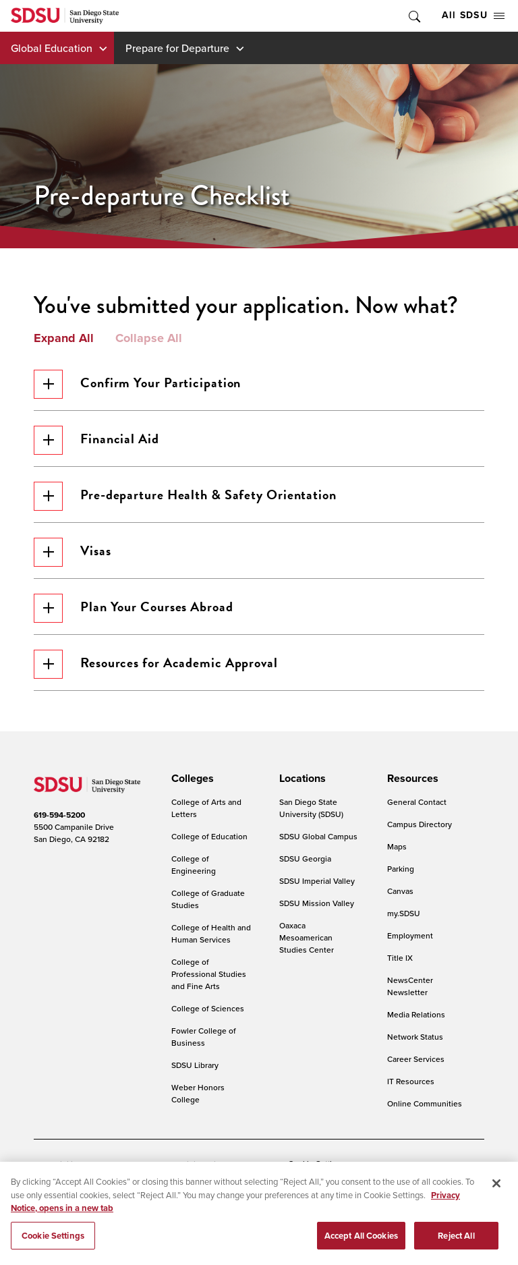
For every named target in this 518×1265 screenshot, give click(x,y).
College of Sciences (207, 1008)
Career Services (415, 1059)
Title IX (400, 957)
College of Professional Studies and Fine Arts (208, 974)
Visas (72, 552)
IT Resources (410, 1081)
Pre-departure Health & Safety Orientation (185, 496)
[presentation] (190, 778)
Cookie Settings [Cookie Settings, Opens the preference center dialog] (53, 1239)
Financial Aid (96, 440)
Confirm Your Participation (137, 384)
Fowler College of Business (203, 1036)
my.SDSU (403, 913)
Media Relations (416, 1014)
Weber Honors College (198, 1093)
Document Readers (130, 1164)
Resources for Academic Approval (156, 664)
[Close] (496, 1187)
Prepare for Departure (177, 47)
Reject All (456, 1239)
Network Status (415, 1036)
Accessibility (57, 1164)
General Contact (417, 802)
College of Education (209, 836)
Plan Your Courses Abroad (133, 608)
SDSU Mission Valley (316, 903)
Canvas (400, 891)
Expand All (64, 338)
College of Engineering (193, 864)
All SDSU (473, 15)
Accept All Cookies (361, 1239)
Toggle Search (413, 16)
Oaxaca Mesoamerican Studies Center (306, 937)
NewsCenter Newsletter (410, 986)
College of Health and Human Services (211, 933)
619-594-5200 (59, 815)
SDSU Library (195, 1065)
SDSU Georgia (305, 858)
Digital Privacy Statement (226, 1164)
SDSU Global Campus (318, 836)
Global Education (51, 47)
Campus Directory (419, 824)
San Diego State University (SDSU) (311, 808)
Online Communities (424, 1103)
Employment (410, 935)
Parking (400, 868)
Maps (397, 846)
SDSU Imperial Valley (317, 881)
